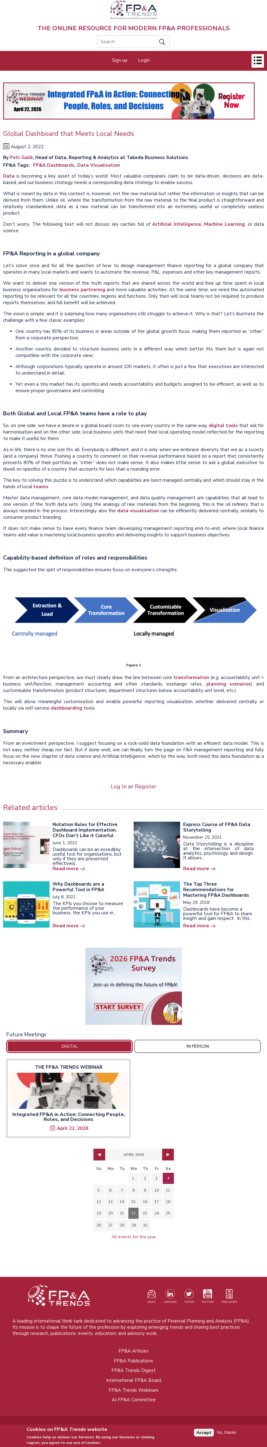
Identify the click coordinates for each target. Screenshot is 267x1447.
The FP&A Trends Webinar (68, 1067)
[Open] (258, 61)
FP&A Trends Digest (133, 1370)
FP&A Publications (133, 1361)
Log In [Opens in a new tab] (119, 786)
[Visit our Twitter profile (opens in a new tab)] (189, 1297)
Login (144, 60)
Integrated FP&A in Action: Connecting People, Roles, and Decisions (68, 1117)
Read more (66, 868)
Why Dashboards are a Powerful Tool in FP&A (78, 887)
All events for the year (133, 1237)
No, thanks (226, 1434)
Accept (203, 1434)
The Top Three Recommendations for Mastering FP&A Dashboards (216, 889)
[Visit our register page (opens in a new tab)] (151, 1297)
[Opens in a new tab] (133, 986)
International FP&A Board (133, 1380)
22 (133, 1213)
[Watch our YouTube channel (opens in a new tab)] (207, 1297)
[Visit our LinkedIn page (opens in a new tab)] (170, 1297)
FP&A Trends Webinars (133, 1390)
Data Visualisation (98, 165)
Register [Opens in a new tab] (146, 786)
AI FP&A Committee (134, 1400)
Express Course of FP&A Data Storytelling (216, 827)
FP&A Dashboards (53, 165)
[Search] (133, 42)
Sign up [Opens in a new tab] (119, 60)
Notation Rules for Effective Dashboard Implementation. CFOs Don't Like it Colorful (85, 830)
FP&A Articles (133, 1351)
